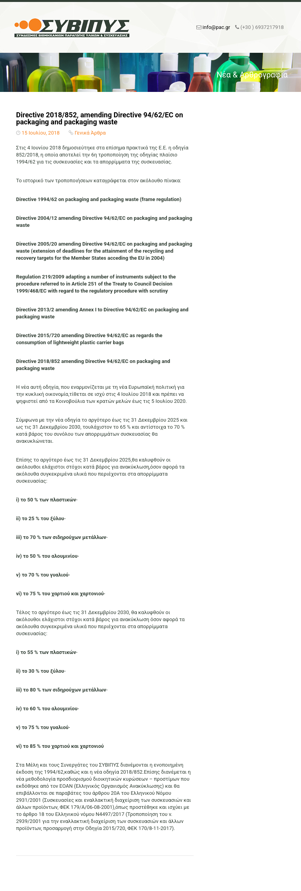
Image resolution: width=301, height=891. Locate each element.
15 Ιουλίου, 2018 (41, 133)
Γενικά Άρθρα (90, 133)
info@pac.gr (216, 27)
